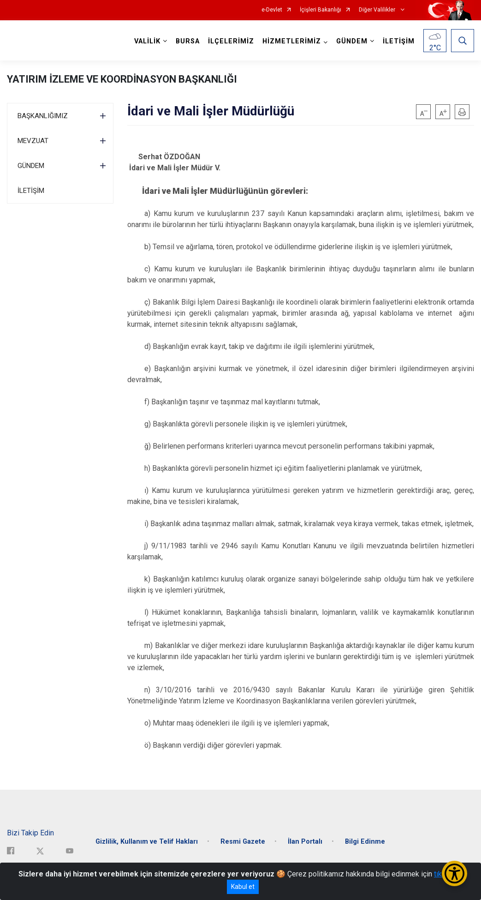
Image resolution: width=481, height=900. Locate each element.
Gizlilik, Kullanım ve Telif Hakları (146, 842)
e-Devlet (271, 10)
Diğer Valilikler (378, 10)
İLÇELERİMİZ (231, 41)
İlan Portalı (305, 842)
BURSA (188, 41)
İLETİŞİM (399, 41)
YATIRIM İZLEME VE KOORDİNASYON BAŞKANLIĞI (122, 79)
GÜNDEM (31, 166)
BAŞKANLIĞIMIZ (43, 116)
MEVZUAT (33, 141)
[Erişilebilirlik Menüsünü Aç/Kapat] (454, 873)
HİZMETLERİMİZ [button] (291, 41)
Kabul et (243, 886)
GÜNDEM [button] (352, 41)
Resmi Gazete (242, 842)
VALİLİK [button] (147, 41)
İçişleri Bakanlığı (320, 10)
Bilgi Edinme (365, 842)
